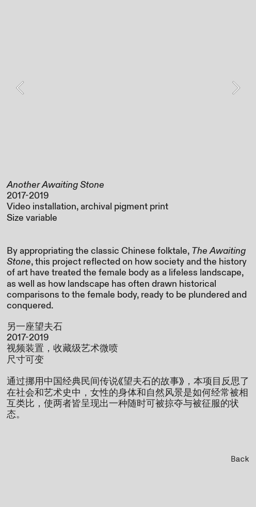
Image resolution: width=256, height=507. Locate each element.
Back (240, 459)
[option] (128, 88)
